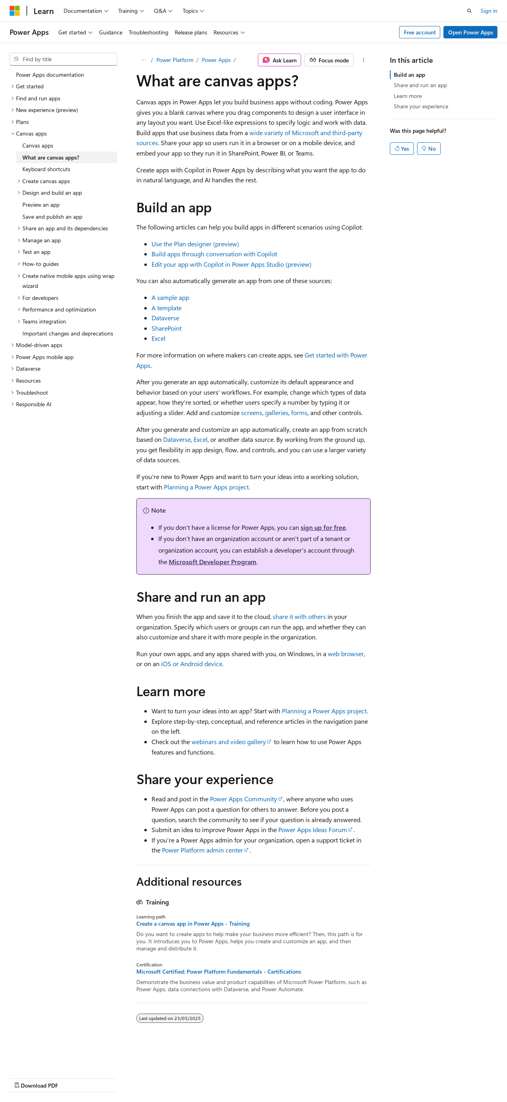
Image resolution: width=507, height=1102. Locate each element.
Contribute (143, 1078)
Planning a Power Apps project (206, 487)
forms (299, 412)
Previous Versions (72, 1078)
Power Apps (216, 60)
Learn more (408, 96)
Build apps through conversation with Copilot (214, 254)
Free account (420, 32)
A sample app (170, 297)
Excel (159, 338)
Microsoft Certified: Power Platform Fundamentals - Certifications (218, 971)
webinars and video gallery (229, 741)
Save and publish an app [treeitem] (52, 216)
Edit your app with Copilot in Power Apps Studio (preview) (231, 264)
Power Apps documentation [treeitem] (50, 74)
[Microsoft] (15, 11)
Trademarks (254, 1078)
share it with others (299, 616)
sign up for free (323, 527)
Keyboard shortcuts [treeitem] (46, 169)
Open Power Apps (470, 32)
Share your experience (421, 106)
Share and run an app (420, 85)
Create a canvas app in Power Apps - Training (193, 923)
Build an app (409, 74)
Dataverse (165, 317)
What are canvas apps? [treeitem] (50, 157)
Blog (109, 1078)
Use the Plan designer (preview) (195, 244)
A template (167, 307)
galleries (276, 412)
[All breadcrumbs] (143, 60)
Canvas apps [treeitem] (37, 145)
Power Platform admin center (202, 850)
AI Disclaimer (26, 1078)
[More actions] (364, 60)
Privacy (175, 1078)
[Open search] (469, 11)
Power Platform (175, 60)
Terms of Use (214, 1078)
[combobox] (63, 59)
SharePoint (167, 328)
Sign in (489, 10)
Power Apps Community (243, 799)
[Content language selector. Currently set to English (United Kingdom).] (50, 1058)
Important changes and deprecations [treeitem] (67, 333)
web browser (346, 653)
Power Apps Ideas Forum (312, 829)
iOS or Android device (191, 663)
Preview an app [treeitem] (41, 204)
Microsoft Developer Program (212, 561)
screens (251, 412)
